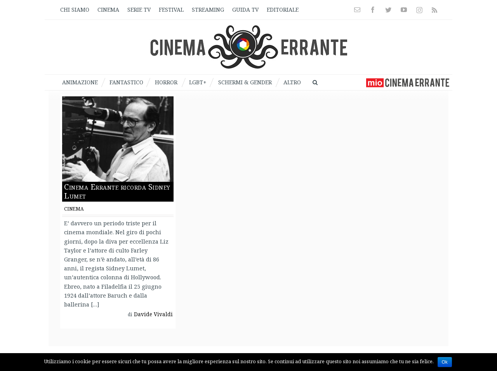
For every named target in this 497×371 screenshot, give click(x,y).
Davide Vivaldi (153, 314)
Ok (445, 362)
